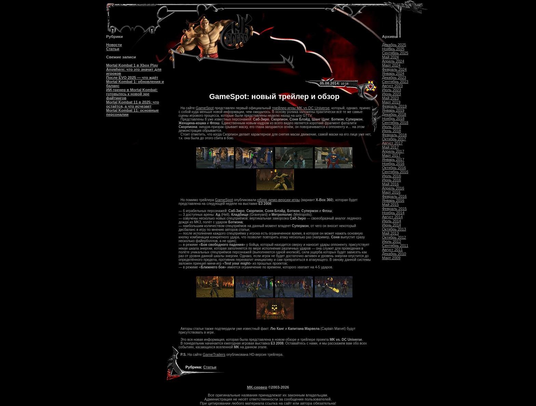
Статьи (112, 49)
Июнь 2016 (391, 180)
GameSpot (205, 108)
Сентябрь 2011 (395, 245)
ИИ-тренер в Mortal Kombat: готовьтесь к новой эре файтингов (132, 94)
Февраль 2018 (394, 135)
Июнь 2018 (391, 131)
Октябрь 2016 (394, 168)
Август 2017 (392, 143)
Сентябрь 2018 (395, 123)
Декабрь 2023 (394, 77)
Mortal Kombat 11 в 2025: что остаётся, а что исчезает (132, 104)
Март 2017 (391, 155)
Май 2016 (390, 184)
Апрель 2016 (393, 188)
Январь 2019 (393, 110)
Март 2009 (391, 258)
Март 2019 (391, 102)
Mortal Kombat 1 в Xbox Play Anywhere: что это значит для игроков (134, 69)
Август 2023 (392, 86)
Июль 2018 (391, 127)
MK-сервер (257, 387)
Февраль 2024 (394, 69)
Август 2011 (392, 250)
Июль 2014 (391, 221)
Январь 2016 (393, 200)
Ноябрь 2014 (393, 213)
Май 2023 (390, 98)
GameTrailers (214, 354)
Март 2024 (391, 65)
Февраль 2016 (394, 196)
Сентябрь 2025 (395, 53)
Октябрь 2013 (394, 229)
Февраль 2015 (394, 209)
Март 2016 (391, 192)
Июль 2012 (391, 241)
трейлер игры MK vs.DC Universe (301, 108)
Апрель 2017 (393, 151)
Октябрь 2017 (394, 139)
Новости (114, 45)
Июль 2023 (391, 90)
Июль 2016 (391, 176)
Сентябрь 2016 (395, 172)
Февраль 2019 (394, 106)
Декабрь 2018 (394, 114)
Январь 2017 (393, 159)
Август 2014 (392, 217)
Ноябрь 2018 (393, 118)
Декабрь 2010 (394, 254)
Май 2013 (390, 233)
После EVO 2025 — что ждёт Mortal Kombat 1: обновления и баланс (135, 81)
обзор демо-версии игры (278, 200)
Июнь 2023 (391, 94)
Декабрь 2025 (394, 45)
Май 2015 (390, 204)
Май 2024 (390, 57)
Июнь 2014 (391, 225)
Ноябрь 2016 (393, 164)
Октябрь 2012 (394, 237)
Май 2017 (390, 147)
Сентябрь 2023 (395, 82)
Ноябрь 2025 (393, 49)
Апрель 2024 (393, 61)
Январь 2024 (393, 73)
